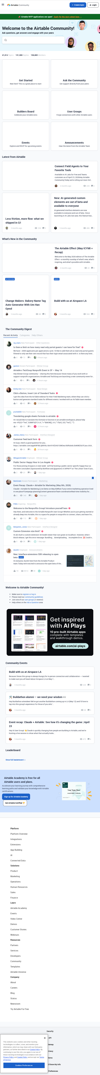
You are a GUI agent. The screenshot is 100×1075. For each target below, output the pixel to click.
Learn (13, 902)
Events (13, 913)
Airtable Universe (18, 972)
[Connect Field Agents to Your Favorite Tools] (50, 176)
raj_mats (17, 343)
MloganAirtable (19, 458)
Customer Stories (18, 929)
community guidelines (34, 597)
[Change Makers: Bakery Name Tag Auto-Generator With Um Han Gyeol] (25, 297)
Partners (14, 945)
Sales (12, 892)
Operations (15, 881)
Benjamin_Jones (20, 527)
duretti (16, 550)
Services (14, 950)
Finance (14, 897)
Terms (50, 1057)
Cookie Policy (35, 1066)
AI (11, 855)
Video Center (16, 918)
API (50, 1038)
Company (14, 977)
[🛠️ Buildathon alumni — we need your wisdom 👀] (50, 703)
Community (15, 961)
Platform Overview (18, 833)
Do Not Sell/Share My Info (50, 1064)
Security (50, 1031)
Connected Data (18, 860)
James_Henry (18, 435)
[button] (2, 5)
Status (13, 998)
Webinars (14, 934)
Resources (15, 939)
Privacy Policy (8, 1074)
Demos (13, 924)
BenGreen (17, 481)
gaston (16, 366)
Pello (15, 504)
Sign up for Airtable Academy (16, 796)
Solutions (14, 865)
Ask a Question (33, 602)
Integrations (16, 839)
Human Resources (18, 887)
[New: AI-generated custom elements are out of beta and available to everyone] (74, 213)
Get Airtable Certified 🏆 (15, 803)
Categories (25, 335)
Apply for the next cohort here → (68, 16)
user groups (29, 599)
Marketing (15, 876)
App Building (16, 849)
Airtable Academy (18, 908)
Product (14, 871)
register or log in (29, 594)
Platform (14, 828)
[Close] (45, 1054)
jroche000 (17, 412)
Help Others (37, 335)
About (13, 982)
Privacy (50, 1051)
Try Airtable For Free (19, 1009)
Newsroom (15, 1003)
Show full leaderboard (16, 760)
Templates (15, 966)
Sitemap (50, 1044)
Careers (13, 987)
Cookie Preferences (50, 1071)
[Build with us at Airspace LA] (74, 297)
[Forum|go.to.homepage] (18, 5)
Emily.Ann (17, 389)
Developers (15, 955)
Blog (12, 993)
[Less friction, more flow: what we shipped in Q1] (25, 213)
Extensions (15, 844)
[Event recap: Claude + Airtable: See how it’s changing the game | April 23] (50, 730)
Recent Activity (10, 335)
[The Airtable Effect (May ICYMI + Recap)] (50, 258)
